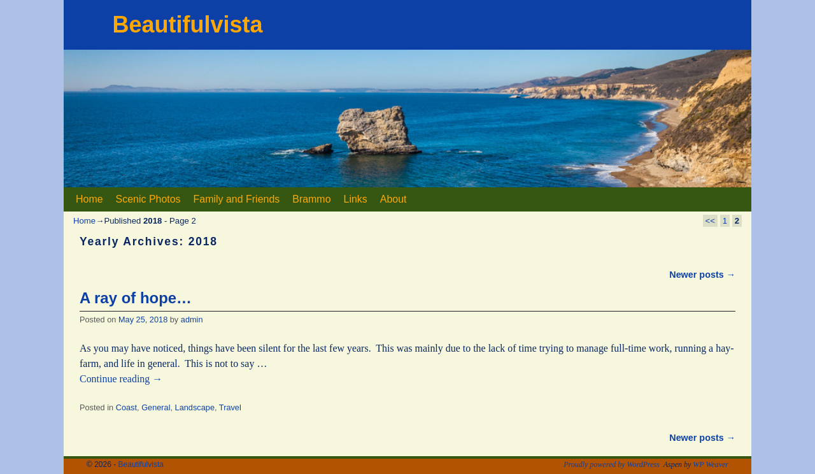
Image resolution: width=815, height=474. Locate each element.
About (393, 199)
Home (89, 199)
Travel (230, 407)
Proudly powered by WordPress (611, 464)
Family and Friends (237, 199)
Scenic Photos (148, 199)
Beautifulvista (187, 24)
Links (355, 199)
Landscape (195, 407)
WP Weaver (710, 464)
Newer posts (702, 274)
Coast (126, 407)
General (155, 407)
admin (192, 319)
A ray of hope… (136, 297)
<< (710, 221)
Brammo (311, 199)
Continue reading (121, 378)
